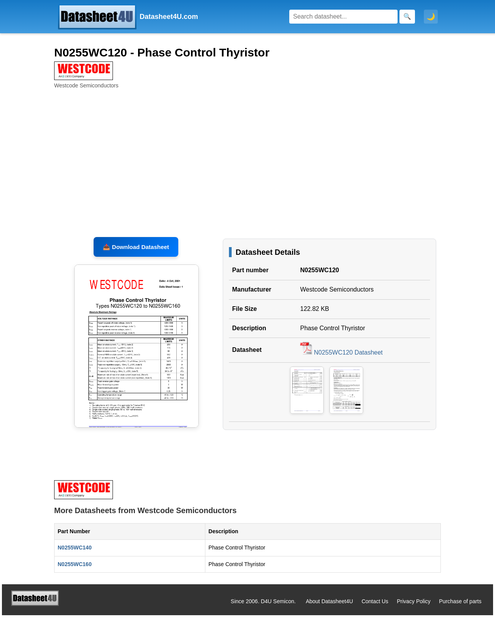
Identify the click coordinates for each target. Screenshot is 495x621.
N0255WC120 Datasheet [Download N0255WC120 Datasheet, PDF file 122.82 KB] (341, 358)
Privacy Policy (413, 607)
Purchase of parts (460, 607)
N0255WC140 (75, 553)
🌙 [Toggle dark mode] (431, 16)
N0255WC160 (75, 570)
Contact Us (375, 607)
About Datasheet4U (329, 607)
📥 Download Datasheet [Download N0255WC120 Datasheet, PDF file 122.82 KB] (136, 252)
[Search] (343, 17)
